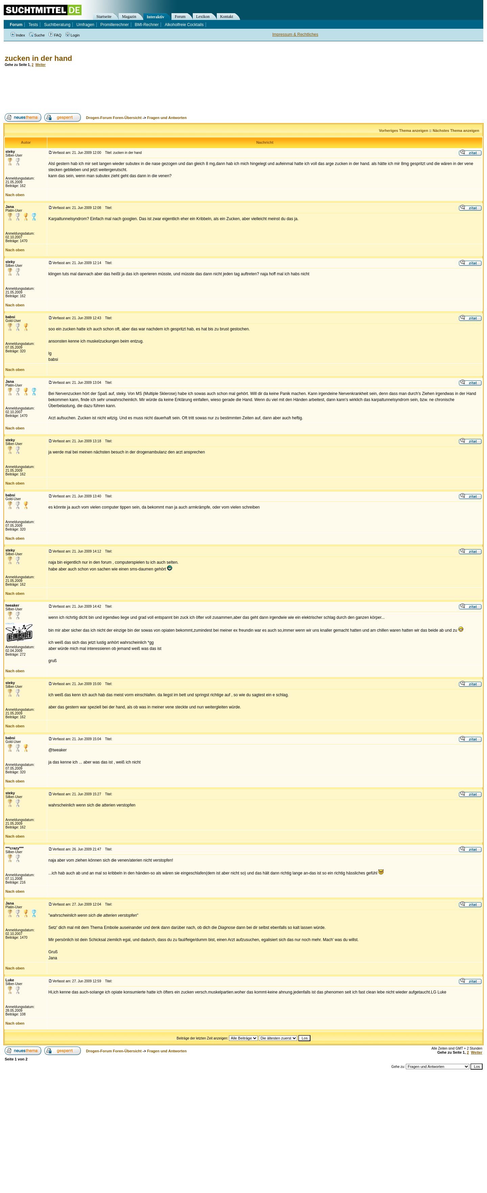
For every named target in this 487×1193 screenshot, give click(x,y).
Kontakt (226, 16)
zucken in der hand (38, 58)
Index (18, 35)
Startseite (104, 16)
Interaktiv (155, 17)
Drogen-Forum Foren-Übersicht (113, 118)
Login (73, 35)
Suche (37, 35)
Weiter (41, 65)
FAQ (55, 35)
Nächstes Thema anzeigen (456, 130)
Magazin (129, 16)
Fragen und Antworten (167, 118)
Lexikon (203, 16)
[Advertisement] (126, 90)
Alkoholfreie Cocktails (184, 24)
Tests (33, 24)
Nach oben (14, 195)
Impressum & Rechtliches (295, 34)
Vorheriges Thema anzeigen (403, 130)
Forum (180, 16)
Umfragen (85, 24)
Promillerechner (114, 24)
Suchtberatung (57, 24)
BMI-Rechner (147, 24)
